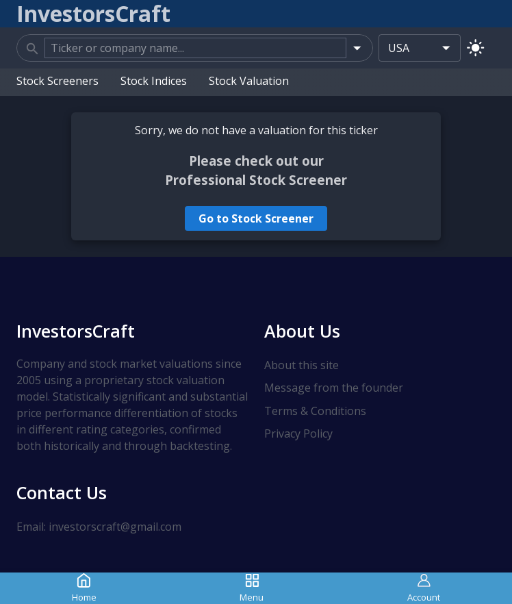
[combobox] (195, 48)
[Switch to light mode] (475, 47)
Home (84, 587)
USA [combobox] (398, 47)
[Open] (357, 47)
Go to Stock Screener (256, 218)
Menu (252, 587)
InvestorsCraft (75, 330)
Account (423, 587)
